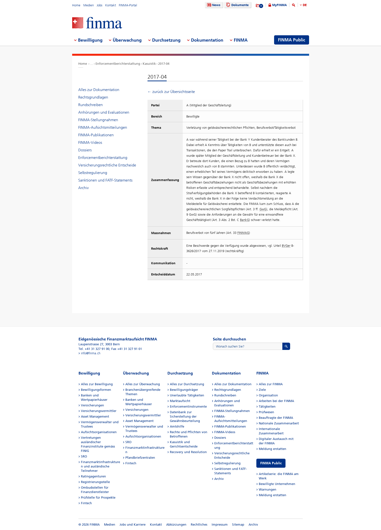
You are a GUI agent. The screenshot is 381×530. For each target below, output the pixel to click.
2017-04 (163, 63)
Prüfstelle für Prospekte (98, 497)
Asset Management (95, 416)
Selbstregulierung (92, 172)
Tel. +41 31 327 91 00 (93, 349)
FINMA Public (271, 463)
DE (305, 5)
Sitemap (238, 524)
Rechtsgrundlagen (93, 97)
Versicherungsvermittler (98, 411)
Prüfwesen (266, 412)
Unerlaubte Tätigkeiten (187, 395)
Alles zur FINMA (271, 384)
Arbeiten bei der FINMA (276, 401)
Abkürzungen (176, 524)
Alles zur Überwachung (142, 384)
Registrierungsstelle (95, 482)
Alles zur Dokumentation (98, 89)
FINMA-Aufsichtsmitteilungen (102, 127)
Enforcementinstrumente (188, 406)
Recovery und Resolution (188, 452)
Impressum (220, 524)
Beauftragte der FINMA (276, 418)
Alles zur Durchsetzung (187, 384)
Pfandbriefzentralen (140, 457)
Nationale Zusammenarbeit (279, 423)
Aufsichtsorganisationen (99, 432)
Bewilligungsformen (96, 390)
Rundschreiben (90, 104)
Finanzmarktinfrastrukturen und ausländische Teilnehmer (100, 466)
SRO (84, 456)
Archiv (83, 187)
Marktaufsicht (180, 401)
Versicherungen (92, 405)
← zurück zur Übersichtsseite (171, 91)
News (213, 5)
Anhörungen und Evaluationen (103, 112)
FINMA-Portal (128, 5)
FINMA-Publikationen (96, 135)
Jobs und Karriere (133, 524)
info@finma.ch (90, 353)
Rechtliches (199, 524)
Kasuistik (149, 63)
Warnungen (267, 489)
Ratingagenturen (93, 476)
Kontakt (110, 5)
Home (76, 5)
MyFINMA (279, 5)
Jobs (99, 5)
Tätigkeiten (267, 406)
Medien (88, 5)
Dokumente (237, 5)
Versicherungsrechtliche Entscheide (107, 165)
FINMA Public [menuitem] (291, 40)
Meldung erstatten (272, 449)
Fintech (86, 503)
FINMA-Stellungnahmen (98, 120)
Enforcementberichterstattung (117, 63)
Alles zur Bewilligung (97, 384)
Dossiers (85, 150)
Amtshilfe (177, 426)
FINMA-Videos (90, 142)
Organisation (268, 395)
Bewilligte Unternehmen (277, 484)
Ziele (262, 390)
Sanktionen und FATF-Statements (105, 180)
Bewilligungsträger (184, 390)
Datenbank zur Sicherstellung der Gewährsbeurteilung (185, 416)
